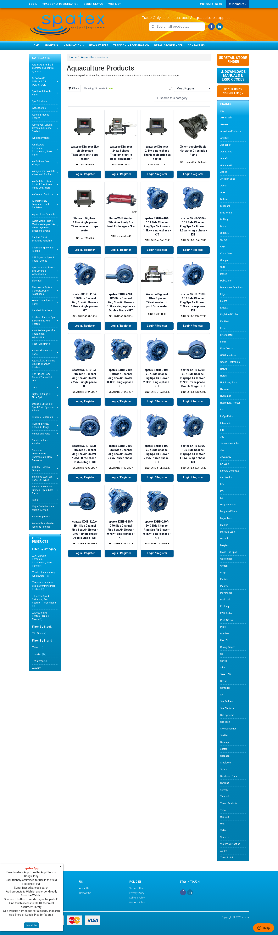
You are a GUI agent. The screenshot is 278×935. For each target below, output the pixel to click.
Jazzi (223, 450)
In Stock (40, 633)
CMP (222, 246)
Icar (222, 409)
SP (221, 694)
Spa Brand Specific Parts (42, 93)
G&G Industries (228, 355)
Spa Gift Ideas (39, 101)
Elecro (39, 647)
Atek (222, 192)
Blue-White (226, 212)
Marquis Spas (227, 531)
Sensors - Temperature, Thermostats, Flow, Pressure (42, 455)
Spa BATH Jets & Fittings (41, 469)
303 (222, 111)
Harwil (223, 369)
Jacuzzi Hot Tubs (229, 443)
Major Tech (226, 518)
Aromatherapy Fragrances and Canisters (40, 204)
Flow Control (226, 348)
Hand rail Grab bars (42, 310)
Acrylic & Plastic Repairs (40, 116)
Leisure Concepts (229, 470)
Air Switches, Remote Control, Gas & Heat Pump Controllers (43, 184)
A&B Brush (226, 117)
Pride (223, 627)
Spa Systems (227, 715)
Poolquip (224, 606)
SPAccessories (228, 728)
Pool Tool (225, 599)
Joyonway (225, 457)
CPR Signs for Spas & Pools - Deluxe (43, 259)
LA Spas (224, 463)
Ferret (223, 328)
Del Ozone (225, 280)
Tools (35, 500)
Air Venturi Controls (42, 194)
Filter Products (40, 540)
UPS (222, 823)
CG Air (223, 240)
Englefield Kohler (229, 314)
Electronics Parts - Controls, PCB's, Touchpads (42, 290)
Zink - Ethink (226, 857)
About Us (51, 45)
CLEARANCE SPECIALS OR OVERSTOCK (39, 81)
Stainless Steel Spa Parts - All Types (42, 478)
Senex (223, 661)
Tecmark (225, 796)
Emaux (224, 307)
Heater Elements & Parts (42, 352)
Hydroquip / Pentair (230, 402)
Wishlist (114, 4)
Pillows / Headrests (42, 417)
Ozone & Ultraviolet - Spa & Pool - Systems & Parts (43, 407)
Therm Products (228, 803)
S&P (222, 654)
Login (33, 4)
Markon (224, 525)
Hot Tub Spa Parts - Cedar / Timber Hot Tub (42, 377)
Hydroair (224, 389)
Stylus (223, 769)
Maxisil (224, 538)
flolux (223, 341)
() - (211, 4)
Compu (224, 260)
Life (222, 484)
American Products (230, 131)
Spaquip (224, 742)
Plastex (224, 586)
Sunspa (224, 789)
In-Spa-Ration (227, 416)
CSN (222, 267)
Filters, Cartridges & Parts (42, 302)
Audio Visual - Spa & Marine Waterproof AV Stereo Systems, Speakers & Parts (43, 226)
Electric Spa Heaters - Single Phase (40, 616)
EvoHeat (224, 321)
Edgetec (224, 294)
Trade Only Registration (60, 4)
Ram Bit (224, 640)
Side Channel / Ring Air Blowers (43, 574)
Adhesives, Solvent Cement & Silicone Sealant (42, 128)
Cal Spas (225, 233)
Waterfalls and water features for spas (43, 525)
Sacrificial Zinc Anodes (40, 442)
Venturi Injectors (41, 516)
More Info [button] (31, 925)
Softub (223, 681)
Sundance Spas (228, 776)
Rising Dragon (227, 647)
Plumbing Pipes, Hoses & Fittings (40, 425)
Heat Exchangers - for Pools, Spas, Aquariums (43, 333)
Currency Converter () (233, 91)
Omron (224, 565)
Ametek (224, 138)
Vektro (223, 830)
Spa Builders (227, 701)
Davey (223, 274)
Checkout (237, 4)
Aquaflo (224, 158)
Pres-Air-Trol (226, 620)
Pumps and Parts (41, 433)
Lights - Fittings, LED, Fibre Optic (43, 396)
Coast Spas (226, 253)
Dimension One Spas (231, 287)
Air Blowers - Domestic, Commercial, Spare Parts (42, 149)
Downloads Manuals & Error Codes (233, 75)
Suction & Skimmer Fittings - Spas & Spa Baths (42, 490)
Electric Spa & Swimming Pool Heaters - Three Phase (44, 601)
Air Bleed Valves (41, 138)
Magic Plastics (228, 504)
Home (35, 45)
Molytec (224, 545)
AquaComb (226, 151)
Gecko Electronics (230, 362)
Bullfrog (224, 219)
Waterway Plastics (230, 844)
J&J (222, 436)
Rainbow (224, 633)
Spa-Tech (225, 722)
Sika (222, 667)
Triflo (222, 810)
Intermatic (225, 423)
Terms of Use (136, 888)
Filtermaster (226, 335)
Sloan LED (225, 674)
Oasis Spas (226, 559)
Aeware (224, 124)
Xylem (39, 667)
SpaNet (224, 735)
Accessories (39, 108)
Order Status (93, 4)
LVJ (222, 491)
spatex (40, 654)
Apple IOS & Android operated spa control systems (43, 68)
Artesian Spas (227, 179)
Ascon (223, 185)
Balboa (224, 199)
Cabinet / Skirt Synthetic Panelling (42, 239)
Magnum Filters (228, 511)
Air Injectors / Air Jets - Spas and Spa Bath (43, 173)
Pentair (224, 579)
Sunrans (224, 783)
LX (221, 497)
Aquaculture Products (43, 214)
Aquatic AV (226, 165)
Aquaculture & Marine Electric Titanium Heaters (43, 364)
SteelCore (225, 762)
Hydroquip (225, 396)
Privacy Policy (136, 893)
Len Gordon (226, 477)
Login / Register (85, 174)
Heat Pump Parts (41, 344)
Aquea (223, 172)
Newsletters (98, 45)
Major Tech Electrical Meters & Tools (43, 508)
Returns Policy (137, 902)
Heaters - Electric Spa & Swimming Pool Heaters (43, 320)
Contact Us (196, 45)
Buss (223, 226)
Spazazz (225, 756)
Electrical (37, 280)
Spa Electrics (227, 708)
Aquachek (225, 145)
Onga (223, 572)
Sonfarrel (225, 688)
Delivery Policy (137, 897)
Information (73, 45)
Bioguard (225, 206)
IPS (222, 430)
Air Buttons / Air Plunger (40, 163)
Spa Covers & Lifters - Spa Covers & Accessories (43, 270)
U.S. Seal (225, 817)
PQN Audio (226, 613)
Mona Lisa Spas (228, 552)
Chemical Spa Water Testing (43, 249)
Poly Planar (226, 593)
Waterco (40, 661)
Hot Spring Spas (228, 382)
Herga (223, 375)
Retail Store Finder (168, 45)
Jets (34, 387)
